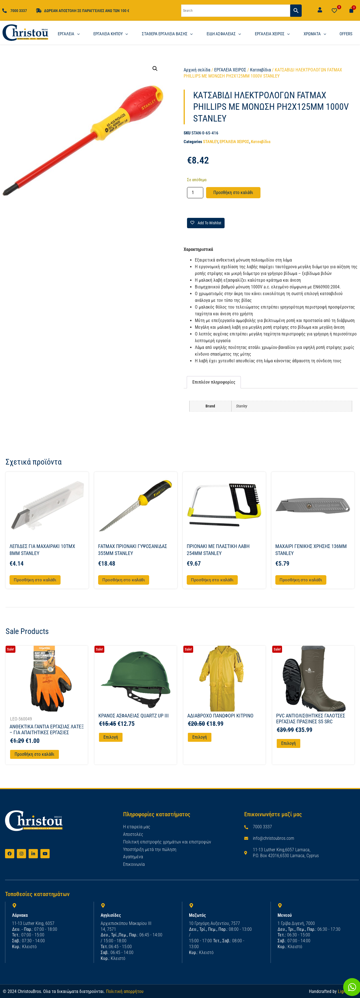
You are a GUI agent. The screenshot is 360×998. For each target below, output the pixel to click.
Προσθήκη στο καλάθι (233, 192)
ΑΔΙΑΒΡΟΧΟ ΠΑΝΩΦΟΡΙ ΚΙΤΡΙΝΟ (220, 716)
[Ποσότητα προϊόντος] (195, 192)
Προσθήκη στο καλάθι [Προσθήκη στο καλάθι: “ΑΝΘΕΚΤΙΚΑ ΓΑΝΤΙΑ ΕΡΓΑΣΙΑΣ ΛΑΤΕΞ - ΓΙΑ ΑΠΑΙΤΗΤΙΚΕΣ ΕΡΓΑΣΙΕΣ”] (34, 754)
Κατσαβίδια (260, 70)
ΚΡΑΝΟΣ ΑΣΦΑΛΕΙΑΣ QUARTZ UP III (133, 716)
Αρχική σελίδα (197, 70)
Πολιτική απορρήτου (125, 991)
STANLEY (210, 141)
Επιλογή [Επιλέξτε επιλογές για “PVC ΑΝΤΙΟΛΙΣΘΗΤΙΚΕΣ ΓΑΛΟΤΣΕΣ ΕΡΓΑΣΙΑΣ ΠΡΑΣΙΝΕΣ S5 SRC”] (288, 743)
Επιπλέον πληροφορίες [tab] (213, 382)
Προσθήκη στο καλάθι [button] (35, 579)
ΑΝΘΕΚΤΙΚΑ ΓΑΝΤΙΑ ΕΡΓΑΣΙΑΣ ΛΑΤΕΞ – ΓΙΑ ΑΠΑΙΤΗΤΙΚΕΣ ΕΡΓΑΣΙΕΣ (47, 730)
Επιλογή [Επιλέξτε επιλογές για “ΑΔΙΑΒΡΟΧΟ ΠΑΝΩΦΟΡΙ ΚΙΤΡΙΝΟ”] (199, 737)
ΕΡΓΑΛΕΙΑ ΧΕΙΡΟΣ (230, 70)
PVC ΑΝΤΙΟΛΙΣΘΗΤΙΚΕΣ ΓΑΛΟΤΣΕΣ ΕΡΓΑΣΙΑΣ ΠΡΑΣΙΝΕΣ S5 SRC (310, 719)
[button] (155, 69)
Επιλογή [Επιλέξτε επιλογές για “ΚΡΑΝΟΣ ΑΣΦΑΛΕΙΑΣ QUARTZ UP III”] (110, 737)
